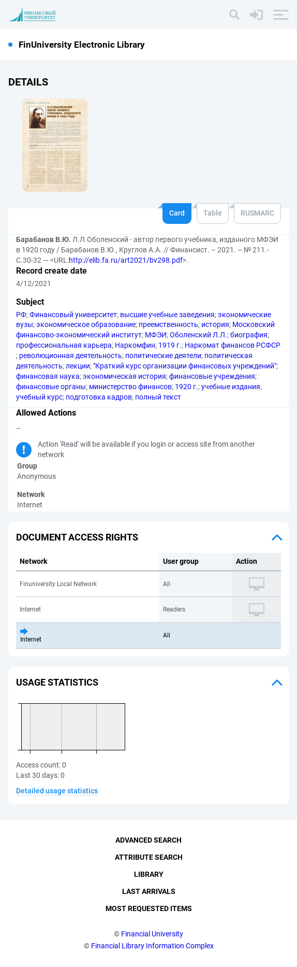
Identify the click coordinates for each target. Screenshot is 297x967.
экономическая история (124, 376)
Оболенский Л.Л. (198, 335)
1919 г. (170, 345)
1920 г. (186, 386)
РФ (21, 314)
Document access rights (77, 537)
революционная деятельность (70, 355)
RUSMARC (257, 213)
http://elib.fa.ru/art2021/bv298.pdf (126, 260)
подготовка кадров (99, 397)
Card (177, 213)
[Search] (234, 14)
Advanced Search (148, 840)
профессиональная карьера (64, 345)
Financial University (152, 934)
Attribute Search (149, 857)
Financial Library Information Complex (152, 946)
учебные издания (230, 386)
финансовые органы (51, 386)
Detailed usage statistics (57, 791)
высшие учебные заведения (167, 314)
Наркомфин (135, 345)
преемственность (168, 324)
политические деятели (163, 355)
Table (212, 213)
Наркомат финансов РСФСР (232, 345)
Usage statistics (57, 682)
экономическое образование (86, 324)
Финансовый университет (73, 314)
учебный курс (39, 397)
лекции (78, 366)
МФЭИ (156, 335)
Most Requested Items (149, 908)
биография (249, 335)
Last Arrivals (148, 891)
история (215, 324)
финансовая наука (48, 376)
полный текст (158, 397)
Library (149, 874)
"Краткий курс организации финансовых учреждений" (184, 366)
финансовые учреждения (212, 376)
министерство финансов (130, 386)
